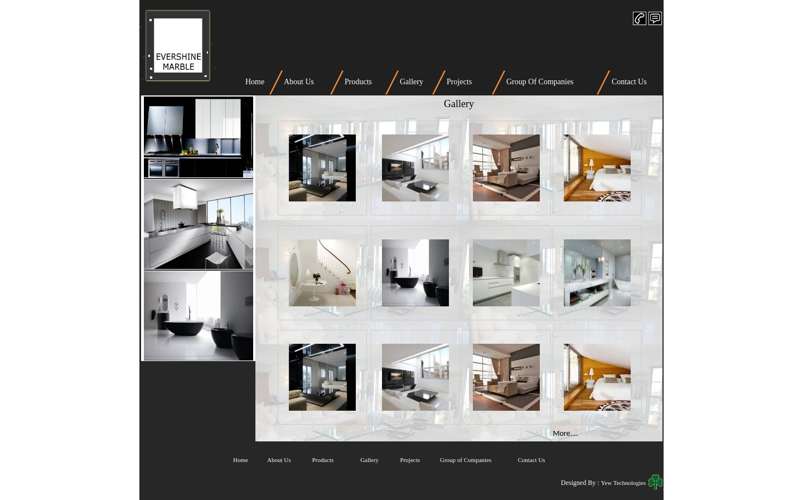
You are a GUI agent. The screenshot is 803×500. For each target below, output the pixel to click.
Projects (459, 82)
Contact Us (629, 82)
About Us (299, 82)
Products (358, 82)
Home (254, 82)
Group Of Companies (540, 82)
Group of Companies (465, 459)
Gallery (411, 82)
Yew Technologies (624, 482)
